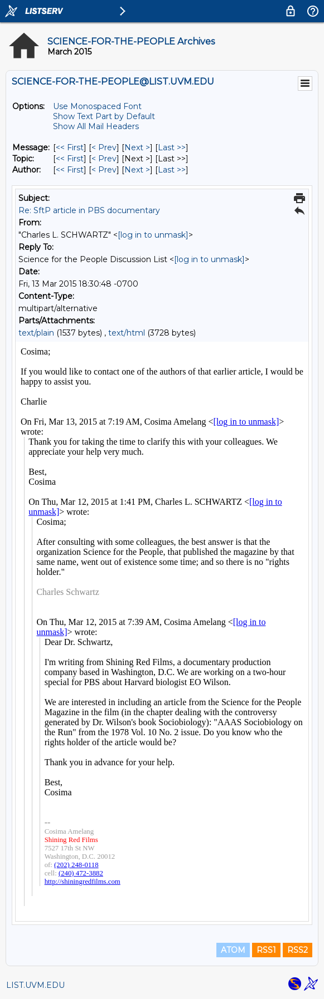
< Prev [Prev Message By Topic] (104, 159)
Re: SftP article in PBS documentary (89, 210)
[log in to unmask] (153, 235)
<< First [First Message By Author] (70, 170)
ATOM (233, 950)
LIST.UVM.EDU (35, 985)
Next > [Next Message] (137, 147)
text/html (126, 333)
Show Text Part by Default (104, 116)
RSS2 (297, 950)
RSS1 (266, 950)
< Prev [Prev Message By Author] (104, 170)
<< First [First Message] (70, 147)
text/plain (36, 333)
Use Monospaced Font (97, 106)
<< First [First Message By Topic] (70, 159)
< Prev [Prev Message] (104, 147)
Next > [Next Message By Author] (137, 170)
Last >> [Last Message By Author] (172, 170)
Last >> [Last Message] (172, 147)
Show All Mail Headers (96, 126)
